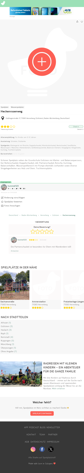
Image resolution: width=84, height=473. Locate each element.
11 (9, 188)
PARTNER (52, 434)
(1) (10, 322)
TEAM (42, 434)
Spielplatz (4, 107)
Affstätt (4, 322)
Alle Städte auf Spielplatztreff (42, 457)
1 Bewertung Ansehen (7, 129)
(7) (15, 351)
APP (26, 427)
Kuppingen (6, 340)
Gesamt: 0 (80, 129)
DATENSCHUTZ (38, 441)
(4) (11, 337)
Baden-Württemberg (29, 215)
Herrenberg (44, 215)
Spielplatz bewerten (13, 201)
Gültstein (55, 215)
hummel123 (13, 185)
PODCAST (34, 427)
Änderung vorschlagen (14, 197)
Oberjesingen (7, 347)
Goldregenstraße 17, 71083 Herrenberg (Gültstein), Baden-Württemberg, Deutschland (38, 118)
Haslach (4, 329)
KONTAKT (31, 434)
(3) (11, 326)
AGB (27, 441)
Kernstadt (5, 337)
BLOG (43, 427)
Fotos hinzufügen (12, 205)
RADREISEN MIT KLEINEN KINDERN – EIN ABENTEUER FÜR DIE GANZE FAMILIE (61, 367)
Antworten (15, 251)
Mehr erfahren (58, 388)
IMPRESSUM (53, 441)
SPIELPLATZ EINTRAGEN (42, 413)
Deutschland (13, 215)
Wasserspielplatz (17, 107)
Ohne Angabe (7, 351)
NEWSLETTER (53, 427)
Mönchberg (6, 344)
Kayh (3, 333)
